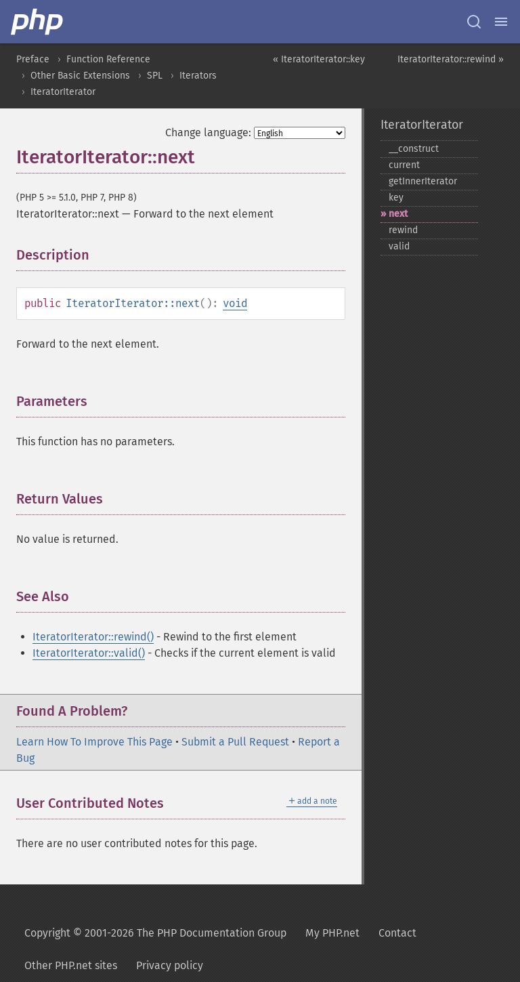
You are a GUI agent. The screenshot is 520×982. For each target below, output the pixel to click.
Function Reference (108, 59)
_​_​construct (414, 149)
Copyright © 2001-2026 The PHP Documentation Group (155, 932)
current (404, 165)
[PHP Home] (38, 21)
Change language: (208, 132)
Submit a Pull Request (235, 741)
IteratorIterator (62, 92)
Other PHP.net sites (70, 965)
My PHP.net (332, 932)
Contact (397, 932)
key (396, 197)
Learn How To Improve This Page (94, 741)
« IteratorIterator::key (319, 59)
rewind (403, 230)
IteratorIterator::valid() (88, 653)
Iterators (198, 75)
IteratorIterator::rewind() (93, 636)
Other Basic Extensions (80, 75)
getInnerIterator (423, 181)
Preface (32, 59)
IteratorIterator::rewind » (450, 59)
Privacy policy (169, 965)
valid (399, 246)
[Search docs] (474, 21)
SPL (154, 75)
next (398, 214)
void (235, 303)
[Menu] (501, 21)
